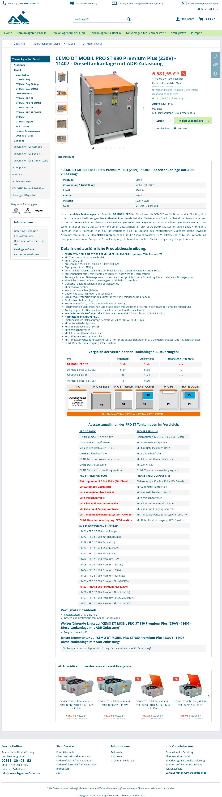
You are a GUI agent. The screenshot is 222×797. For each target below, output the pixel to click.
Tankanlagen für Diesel (26, 59)
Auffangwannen (21, 181)
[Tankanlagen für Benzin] (105, 33)
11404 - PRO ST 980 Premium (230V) (100, 570)
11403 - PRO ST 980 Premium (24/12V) (101, 564)
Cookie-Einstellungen (123, 760)
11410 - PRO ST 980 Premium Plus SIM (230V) (105, 603)
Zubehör (19, 140)
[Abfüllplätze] (178, 33)
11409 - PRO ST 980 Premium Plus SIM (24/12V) (106, 597)
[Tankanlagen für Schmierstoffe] (145, 33)
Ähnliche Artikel (68, 666)
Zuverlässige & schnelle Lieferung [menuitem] (185, 760)
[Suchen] (128, 19)
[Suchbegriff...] (103, 19)
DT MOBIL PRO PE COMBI (81, 380)
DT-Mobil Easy (23, 79)
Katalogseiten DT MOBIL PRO (79, 614)
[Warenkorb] (207, 19)
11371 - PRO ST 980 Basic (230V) (97, 553)
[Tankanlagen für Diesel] (32, 33)
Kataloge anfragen (24, 249)
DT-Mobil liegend (24, 121)
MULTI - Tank (22, 126)
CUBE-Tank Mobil (24, 135)
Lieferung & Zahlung (26, 231)
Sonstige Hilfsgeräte (24, 195)
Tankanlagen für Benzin (26, 153)
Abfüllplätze (19, 167)
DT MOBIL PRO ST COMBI (81, 369)
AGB (58, 772)
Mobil (17, 70)
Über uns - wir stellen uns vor (29, 242)
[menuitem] (103, 19)
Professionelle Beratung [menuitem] (179, 752)
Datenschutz (118, 752)
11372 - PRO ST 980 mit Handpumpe (100, 536)
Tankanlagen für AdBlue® (27, 146)
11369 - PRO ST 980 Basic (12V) (97, 542)
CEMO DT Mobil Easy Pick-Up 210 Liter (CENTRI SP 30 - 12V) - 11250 (153, 705)
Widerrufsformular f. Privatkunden (76, 764)
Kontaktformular (23, 236)
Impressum (63, 768)
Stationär (19, 65)
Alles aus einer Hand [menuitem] (178, 756)
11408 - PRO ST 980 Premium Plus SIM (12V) (104, 592)
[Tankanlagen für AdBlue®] (69, 33)
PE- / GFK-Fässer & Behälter (28, 188)
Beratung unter (21, 3)
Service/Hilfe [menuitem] (207, 9)
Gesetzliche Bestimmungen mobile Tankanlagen (90, 618)
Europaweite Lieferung (83, 3)
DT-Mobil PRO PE (24, 98)
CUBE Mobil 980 (24, 93)
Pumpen (17, 174)
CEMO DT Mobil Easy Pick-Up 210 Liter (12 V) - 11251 (190, 703)
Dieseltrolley (22, 74)
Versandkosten (106, 788)
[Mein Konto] (185, 19)
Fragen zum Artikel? (74, 632)
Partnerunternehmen (26, 254)
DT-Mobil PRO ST (24, 107)
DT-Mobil (20, 117)
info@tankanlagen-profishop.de (203, 3)
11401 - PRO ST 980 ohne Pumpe (98, 531)
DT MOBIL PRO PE (77, 375)
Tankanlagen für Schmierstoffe (30, 160)
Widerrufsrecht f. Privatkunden (74, 760)
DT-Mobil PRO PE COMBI (28, 102)
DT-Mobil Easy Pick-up (27, 84)
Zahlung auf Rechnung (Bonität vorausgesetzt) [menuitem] (184, 766)
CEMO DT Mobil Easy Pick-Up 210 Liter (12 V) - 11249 (114, 703)
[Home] (8, 33)
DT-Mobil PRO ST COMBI (28, 112)
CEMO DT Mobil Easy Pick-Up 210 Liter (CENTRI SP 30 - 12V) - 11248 (76, 705)
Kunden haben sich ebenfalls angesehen (108, 666)
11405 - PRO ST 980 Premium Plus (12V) (102, 575)
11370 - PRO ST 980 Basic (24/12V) (98, 547)
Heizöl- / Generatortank (28, 131)
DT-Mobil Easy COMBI (27, 88)
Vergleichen (161, 128)
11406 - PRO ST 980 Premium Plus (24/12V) (104, 581)
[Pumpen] (197, 33)
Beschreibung (66, 156)
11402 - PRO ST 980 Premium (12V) (99, 559)
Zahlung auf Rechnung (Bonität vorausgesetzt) (137, 3)
